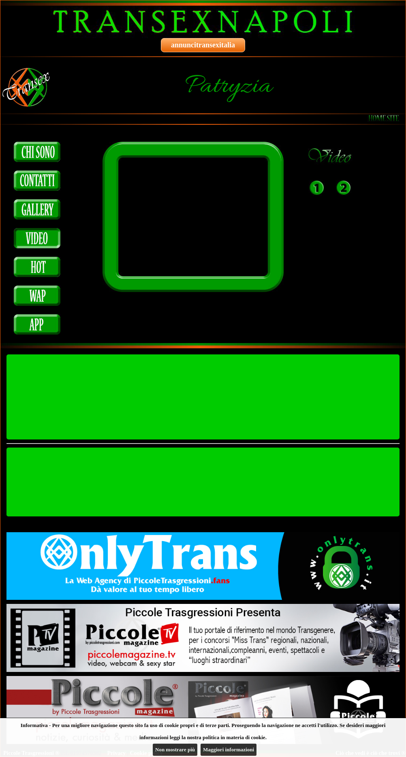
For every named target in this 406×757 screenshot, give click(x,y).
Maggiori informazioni (228, 749)
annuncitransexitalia (203, 45)
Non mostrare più (175, 749)
